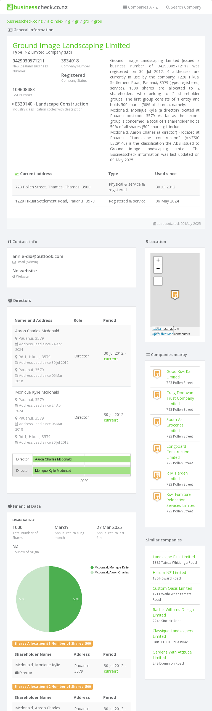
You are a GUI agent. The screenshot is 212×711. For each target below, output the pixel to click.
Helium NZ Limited (169, 572)
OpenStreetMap (162, 334)
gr (76, 21)
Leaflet (156, 329)
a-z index (55, 21)
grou (98, 21)
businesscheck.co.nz (25, 21)
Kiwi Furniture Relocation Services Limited (180, 500)
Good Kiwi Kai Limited (178, 374)
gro (86, 21)
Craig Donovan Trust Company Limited (180, 398)
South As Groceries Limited (175, 425)
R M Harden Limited (177, 475)
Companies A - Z (140, 7)
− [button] (158, 269)
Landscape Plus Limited (174, 556)
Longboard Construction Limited (177, 452)
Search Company (183, 7)
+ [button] (158, 261)
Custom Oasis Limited (172, 588)
